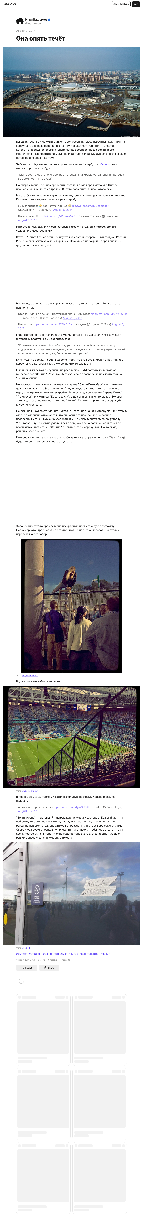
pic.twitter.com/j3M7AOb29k (109, 313)
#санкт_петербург (55, 953)
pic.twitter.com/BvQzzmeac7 (90, 205)
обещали (105, 164)
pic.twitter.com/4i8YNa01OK (54, 324)
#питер (73, 953)
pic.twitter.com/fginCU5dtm (73, 807)
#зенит (105, 953)
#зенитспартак (89, 953)
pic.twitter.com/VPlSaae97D (57, 216)
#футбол (21, 953)
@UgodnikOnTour (30, 675)
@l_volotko (26, 948)
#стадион (35, 953)
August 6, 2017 (62, 209)
